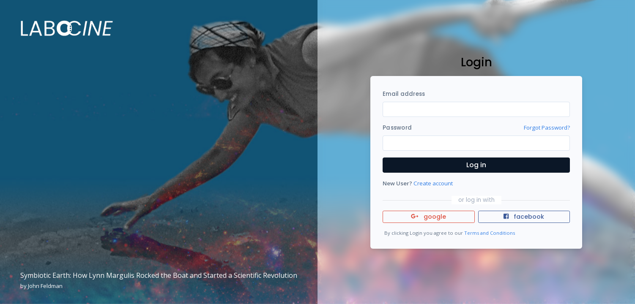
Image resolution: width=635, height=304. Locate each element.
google (428, 216)
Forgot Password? (547, 127)
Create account (433, 183)
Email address (404, 94)
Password (397, 128)
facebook (524, 216)
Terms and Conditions (489, 233)
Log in (476, 165)
